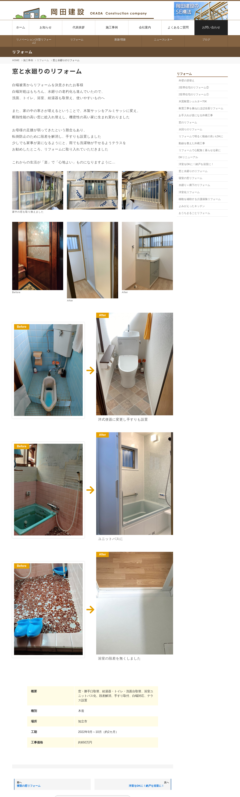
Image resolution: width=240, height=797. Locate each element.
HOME (16, 60)
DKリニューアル (188, 157)
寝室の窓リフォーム (190, 178)
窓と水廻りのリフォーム (193, 171)
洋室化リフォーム (189, 192)
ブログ (206, 39)
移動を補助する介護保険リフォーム (200, 199)
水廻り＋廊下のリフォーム (194, 185)
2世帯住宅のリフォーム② (194, 87)
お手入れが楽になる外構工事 (196, 115)
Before (21, 326)
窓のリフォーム (188, 122)
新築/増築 (120, 39)
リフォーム (76, 39)
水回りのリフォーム (190, 129)
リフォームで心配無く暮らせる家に (200, 150)
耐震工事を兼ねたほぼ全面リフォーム (201, 108)
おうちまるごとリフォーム (194, 213)
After (102, 315)
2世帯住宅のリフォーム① (194, 94)
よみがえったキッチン (192, 206)
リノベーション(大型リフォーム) (33, 41)
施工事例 (28, 60)
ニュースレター (163, 39)
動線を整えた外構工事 (192, 143)
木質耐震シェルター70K (193, 101)
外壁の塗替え (186, 80)
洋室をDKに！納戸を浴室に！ (196, 164)
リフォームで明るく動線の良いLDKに (201, 136)
